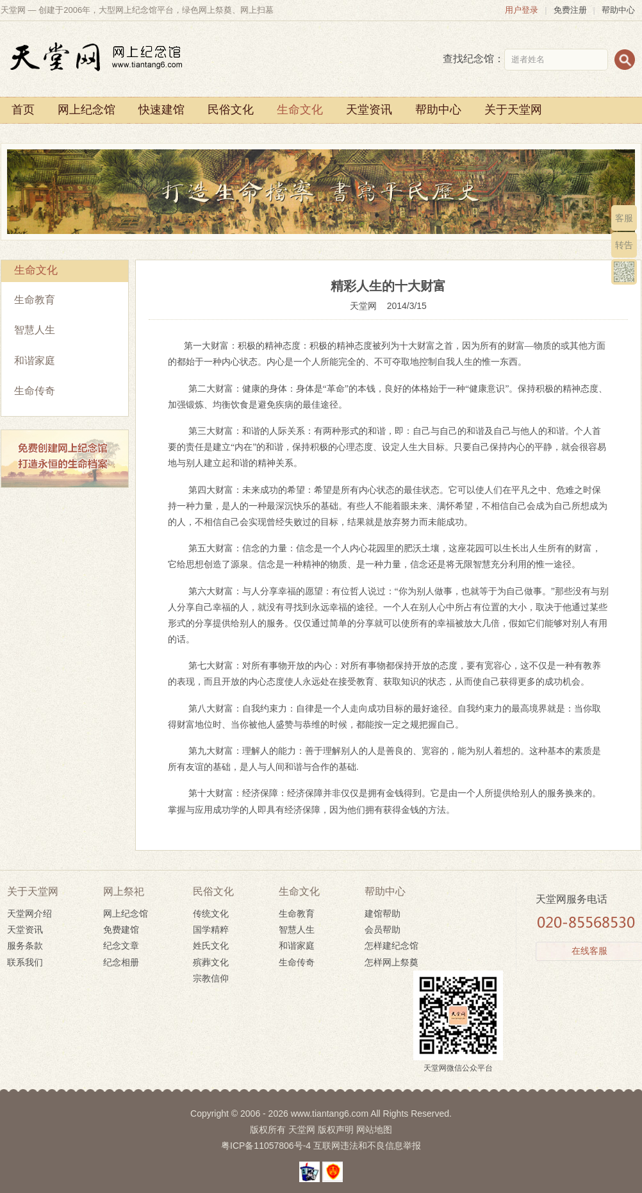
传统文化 (211, 913)
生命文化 (300, 109)
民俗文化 (231, 109)
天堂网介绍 (29, 913)
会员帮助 (382, 929)
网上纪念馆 (86, 109)
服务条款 (25, 945)
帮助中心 (618, 10)
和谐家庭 (34, 360)
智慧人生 (34, 329)
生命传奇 (34, 390)
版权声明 (336, 1129)
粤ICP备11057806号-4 (266, 1145)
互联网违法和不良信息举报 (367, 1145)
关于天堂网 (513, 109)
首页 (23, 109)
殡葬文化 (211, 962)
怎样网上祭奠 (391, 962)
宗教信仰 (211, 978)
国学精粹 (211, 929)
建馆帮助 (382, 913)
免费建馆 (121, 929)
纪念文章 (121, 945)
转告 (624, 245)
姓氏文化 (211, 945)
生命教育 (34, 299)
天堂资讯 (369, 109)
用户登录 (521, 10)
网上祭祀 (123, 891)
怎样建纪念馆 (391, 945)
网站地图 (374, 1129)
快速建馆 (161, 109)
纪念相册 (121, 962)
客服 (624, 218)
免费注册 (570, 10)
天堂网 (368, 306)
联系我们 (25, 962)
